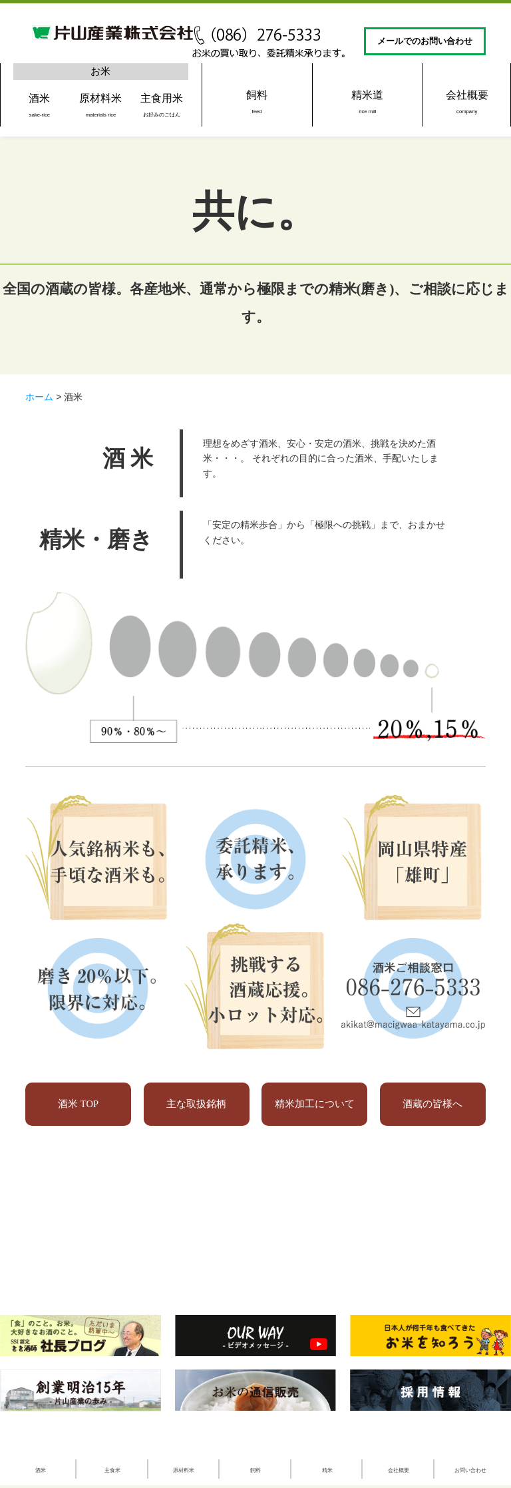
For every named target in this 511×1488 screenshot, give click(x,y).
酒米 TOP (78, 1104)
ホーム (39, 396)
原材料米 (101, 105)
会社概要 (467, 102)
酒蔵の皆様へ (433, 1104)
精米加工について (315, 1104)
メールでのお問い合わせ (424, 41)
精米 (327, 1469)
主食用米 (162, 105)
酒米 (39, 105)
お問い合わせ (470, 1469)
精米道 (367, 102)
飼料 (257, 102)
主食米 (112, 1469)
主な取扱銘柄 (196, 1104)
